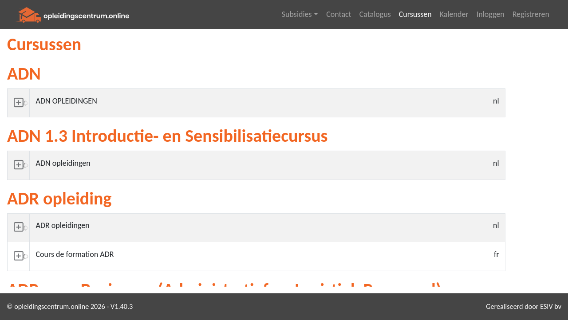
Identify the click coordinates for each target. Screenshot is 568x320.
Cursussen (415, 14)
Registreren (531, 14)
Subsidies (297, 14)
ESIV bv (550, 306)
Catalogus (375, 14)
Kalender (454, 14)
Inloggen (491, 14)
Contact (338, 14)
